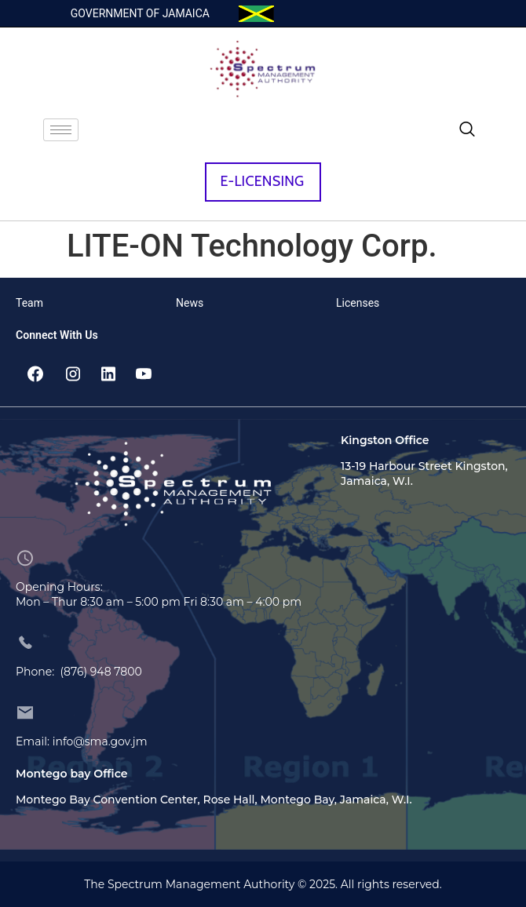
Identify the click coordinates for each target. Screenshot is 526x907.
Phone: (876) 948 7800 (79, 672)
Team (29, 303)
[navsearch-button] (467, 130)
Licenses (357, 303)
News (189, 303)
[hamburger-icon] (61, 129)
